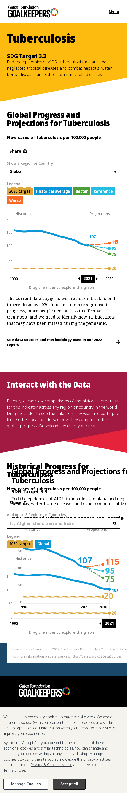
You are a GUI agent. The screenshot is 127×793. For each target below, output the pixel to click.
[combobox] (63, 171)
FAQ (37, 764)
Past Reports (55, 764)
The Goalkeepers (48, 746)
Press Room (19, 764)
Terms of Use (65, 781)
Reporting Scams (84, 764)
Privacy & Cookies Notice (29, 781)
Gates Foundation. (36, 776)
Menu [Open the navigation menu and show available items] (114, 11)
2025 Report (19, 746)
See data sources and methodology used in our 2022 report (63, 342)
